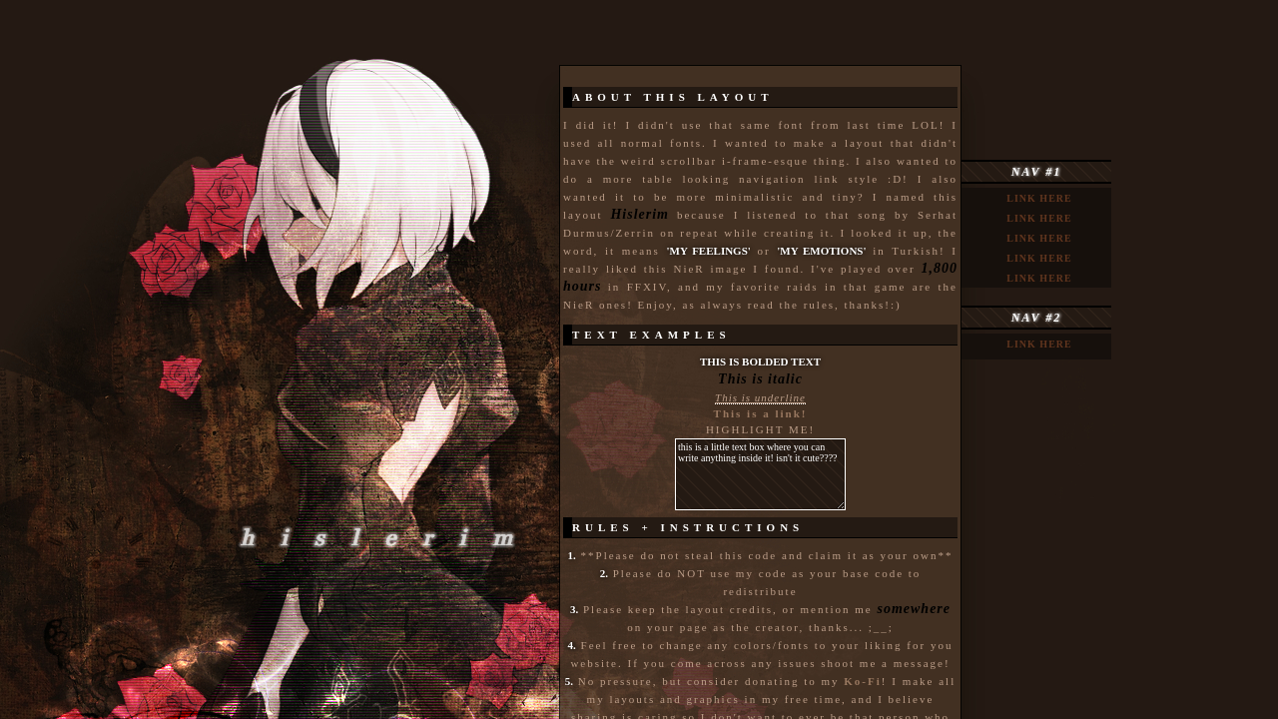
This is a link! (761, 413)
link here (1038, 198)
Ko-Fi (863, 681)
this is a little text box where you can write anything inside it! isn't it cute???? (760, 474)
